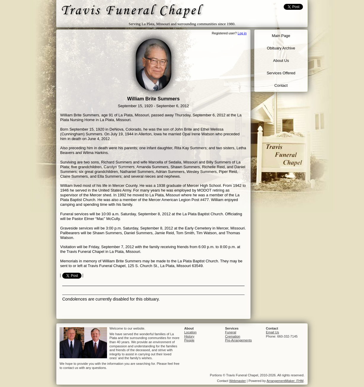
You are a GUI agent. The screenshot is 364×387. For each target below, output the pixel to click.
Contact (281, 85)
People (189, 340)
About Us (281, 60)
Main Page (281, 35)
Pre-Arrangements (238, 340)
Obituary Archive (281, 48)
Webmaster (237, 381)
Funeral (230, 332)
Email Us (272, 332)
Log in (242, 33)
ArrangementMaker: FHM (285, 381)
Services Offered (281, 73)
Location (190, 332)
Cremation (232, 336)
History (189, 336)
